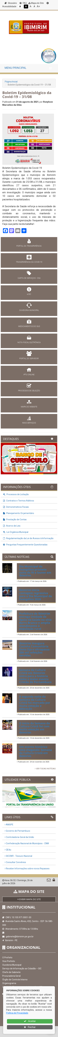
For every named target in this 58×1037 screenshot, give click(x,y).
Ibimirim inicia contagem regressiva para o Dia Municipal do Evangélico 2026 (35, 594)
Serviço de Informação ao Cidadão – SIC (21, 968)
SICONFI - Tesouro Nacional (18, 856)
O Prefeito (7, 957)
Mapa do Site (36, 3)
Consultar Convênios (15, 862)
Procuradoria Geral (11, 976)
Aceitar (30, 1021)
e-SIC (29, 294)
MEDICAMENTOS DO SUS (29, 326)
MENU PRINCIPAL (15, 67)
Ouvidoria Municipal (11, 965)
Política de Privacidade (17, 1013)
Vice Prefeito (8, 961)
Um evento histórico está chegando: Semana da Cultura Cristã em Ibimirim (35, 751)
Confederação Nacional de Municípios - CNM (27, 843)
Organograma (9, 983)
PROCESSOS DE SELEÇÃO (29, 391)
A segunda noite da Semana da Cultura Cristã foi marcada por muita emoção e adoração (34, 702)
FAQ (23, 3)
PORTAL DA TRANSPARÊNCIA (29, 246)
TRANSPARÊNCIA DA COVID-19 (29, 262)
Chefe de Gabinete (11, 972)
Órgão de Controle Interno (15, 979)
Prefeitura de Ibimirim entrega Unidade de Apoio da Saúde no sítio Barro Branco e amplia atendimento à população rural (35, 621)
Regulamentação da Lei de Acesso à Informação (28, 538)
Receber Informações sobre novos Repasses (27, 868)
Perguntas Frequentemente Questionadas (25, 544)
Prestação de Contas (15, 519)
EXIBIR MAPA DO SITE (29, 899)
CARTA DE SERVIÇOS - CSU (29, 278)
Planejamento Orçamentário (18, 513)
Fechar (30, 1027)
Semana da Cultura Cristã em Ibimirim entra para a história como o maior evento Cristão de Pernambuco (35, 676)
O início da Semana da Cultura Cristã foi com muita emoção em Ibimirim (34, 727)
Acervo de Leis (11, 526)
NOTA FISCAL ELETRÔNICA (29, 342)
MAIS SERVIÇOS (29, 423)
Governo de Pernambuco (17, 831)
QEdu (8, 849)
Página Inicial (11, 81)
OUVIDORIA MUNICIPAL (29, 310)
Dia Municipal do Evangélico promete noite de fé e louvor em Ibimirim (35, 571)
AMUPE (9, 824)
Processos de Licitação (16, 494)
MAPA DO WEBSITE (29, 407)
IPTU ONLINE (29, 375)
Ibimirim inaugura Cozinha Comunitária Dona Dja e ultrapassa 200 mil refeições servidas (34, 649)
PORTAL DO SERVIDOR (29, 358)
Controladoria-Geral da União (19, 837)
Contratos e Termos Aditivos (18, 500)
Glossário (11, 3)
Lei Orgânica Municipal (15, 532)
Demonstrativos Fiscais (16, 507)
